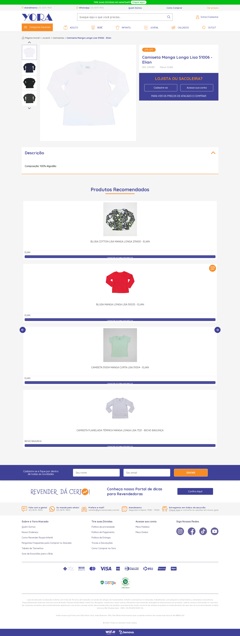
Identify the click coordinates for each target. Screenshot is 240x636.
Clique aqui (174, 510)
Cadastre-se (161, 87)
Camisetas (58, 38)
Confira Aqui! (195, 491)
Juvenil (151, 28)
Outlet (209, 28)
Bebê (97, 28)
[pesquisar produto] (168, 17)
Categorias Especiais (37, 27)
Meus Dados (142, 532)
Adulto (71, 28)
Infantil (123, 28)
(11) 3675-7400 (45, 7)
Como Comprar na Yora (104, 548)
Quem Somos (135, 8)
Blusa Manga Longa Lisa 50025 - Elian (120, 304)
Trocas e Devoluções (102, 543)
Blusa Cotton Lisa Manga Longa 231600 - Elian (120, 241)
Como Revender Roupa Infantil (37, 537)
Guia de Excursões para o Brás (37, 553)
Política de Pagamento (103, 532)
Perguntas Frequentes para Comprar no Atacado (47, 543)
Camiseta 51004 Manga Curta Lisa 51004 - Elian (120, 367)
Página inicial (32, 38)
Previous (29, 42)
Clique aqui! (138, 2)
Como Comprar (174, 8)
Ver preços (212, 8)
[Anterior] (23, 330)
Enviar (191, 472)
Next (29, 108)
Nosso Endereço (30, 532)
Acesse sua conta (197, 87)
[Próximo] (217, 330)
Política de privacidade (103, 526)
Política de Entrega (101, 537)
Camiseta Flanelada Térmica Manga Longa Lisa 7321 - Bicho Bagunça (120, 430)
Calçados (180, 28)
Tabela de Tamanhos (32, 548)
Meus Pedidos (143, 526)
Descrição (34, 152)
